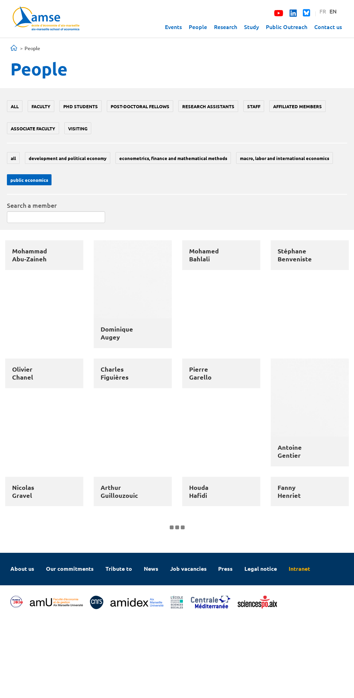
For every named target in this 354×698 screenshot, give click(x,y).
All (15, 106)
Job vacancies (188, 646)
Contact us (328, 26)
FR (322, 11)
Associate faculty (33, 128)
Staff (253, 106)
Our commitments (70, 646)
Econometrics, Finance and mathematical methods (173, 158)
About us (22, 646)
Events (173, 26)
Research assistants (208, 106)
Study (251, 26)
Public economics (29, 180)
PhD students (80, 106)
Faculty (40, 106)
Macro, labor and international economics (284, 158)
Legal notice (260, 646)
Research (225, 26)
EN (333, 11)
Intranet (299, 646)
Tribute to (118, 646)
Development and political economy (67, 158)
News (151, 646)
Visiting (77, 128)
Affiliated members (297, 106)
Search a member (32, 205)
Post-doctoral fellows (140, 106)
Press (225, 646)
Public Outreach (286, 26)
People (198, 26)
